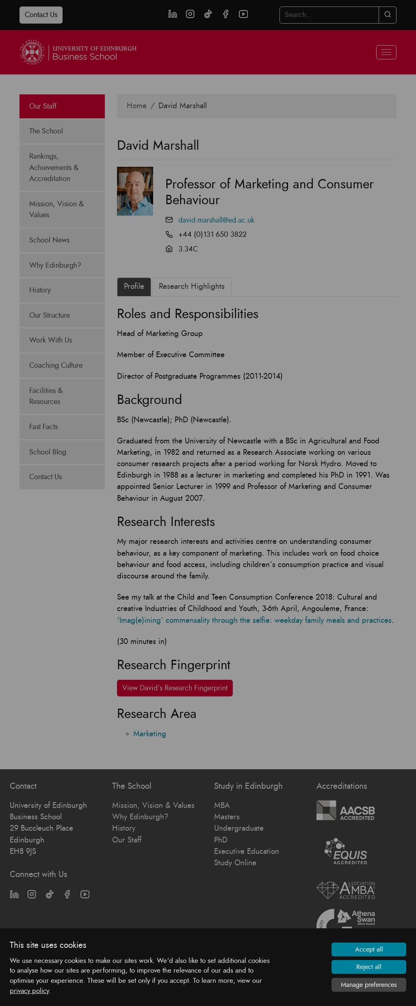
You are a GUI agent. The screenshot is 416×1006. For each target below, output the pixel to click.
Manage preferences (369, 985)
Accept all (369, 949)
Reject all (368, 967)
